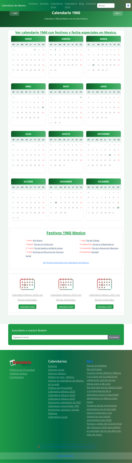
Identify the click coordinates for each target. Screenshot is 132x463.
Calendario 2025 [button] (66, 306)
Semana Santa (56, 369)
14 (56, 202)
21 (93, 65)
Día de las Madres (97, 365)
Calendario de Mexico (13, 5)
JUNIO (104, 86)
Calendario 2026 (57, 5)
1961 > (117, 13)
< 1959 (14, 13)
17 (43, 107)
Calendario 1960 (66, 12)
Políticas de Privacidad (22, 369)
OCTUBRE (28, 181)
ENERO (28, 38)
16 (110, 155)
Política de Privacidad (60, 387)
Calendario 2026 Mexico (66, 456)
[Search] (106, 5)
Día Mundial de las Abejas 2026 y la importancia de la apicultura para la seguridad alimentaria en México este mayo (104, 395)
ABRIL (28, 86)
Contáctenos (17, 377)
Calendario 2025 (71, 5)
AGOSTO (66, 134)
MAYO (66, 86)
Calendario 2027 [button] (104, 306)
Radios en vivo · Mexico (61, 377)
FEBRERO (66, 38)
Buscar (120, 5)
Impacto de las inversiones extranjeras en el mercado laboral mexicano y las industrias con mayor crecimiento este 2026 (102, 413)
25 (118, 208)
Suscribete (114, 337)
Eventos (44, 3)
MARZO (103, 38)
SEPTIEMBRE (104, 134)
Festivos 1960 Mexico (66, 232)
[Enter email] (60, 337)
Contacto (91, 3)
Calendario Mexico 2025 (61, 391)
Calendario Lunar (58, 417)
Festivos (33, 3)
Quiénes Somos (18, 373)
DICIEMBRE (103, 181)
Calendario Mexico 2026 (61, 395)
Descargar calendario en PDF (64, 402)
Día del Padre (94, 369)
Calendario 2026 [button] (27, 306)
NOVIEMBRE (66, 181)
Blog (81, 3)
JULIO (28, 134)
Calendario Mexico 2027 (61, 398)
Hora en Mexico (57, 373)
